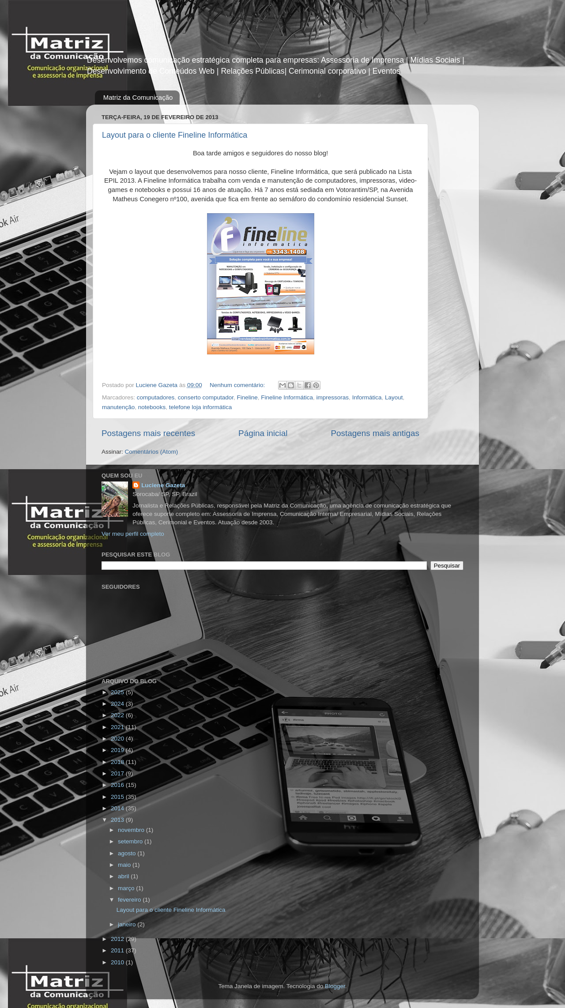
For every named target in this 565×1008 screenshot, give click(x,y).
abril (124, 876)
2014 (118, 808)
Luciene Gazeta (163, 485)
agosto (127, 853)
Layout (394, 397)
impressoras (332, 397)
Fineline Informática (287, 397)
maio (125, 864)
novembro (132, 830)
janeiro (127, 924)
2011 (118, 950)
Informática (367, 397)
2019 (118, 750)
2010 (118, 962)
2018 (118, 762)
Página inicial (262, 433)
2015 (118, 797)
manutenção (118, 407)
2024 (118, 703)
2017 (118, 773)
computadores (156, 397)
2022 (118, 715)
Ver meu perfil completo (133, 533)
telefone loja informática (200, 407)
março (127, 888)
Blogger (335, 986)
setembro (131, 841)
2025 (118, 692)
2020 (118, 738)
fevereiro (130, 899)
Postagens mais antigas (375, 433)
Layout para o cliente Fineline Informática (174, 135)
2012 (118, 939)
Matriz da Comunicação (138, 97)
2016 (118, 785)
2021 (118, 727)
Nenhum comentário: (238, 385)
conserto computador (206, 397)
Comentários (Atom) (151, 451)
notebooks (152, 407)
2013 (118, 819)
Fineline (247, 397)
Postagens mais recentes (148, 433)
